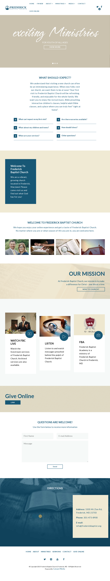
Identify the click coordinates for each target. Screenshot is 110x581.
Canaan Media (59, 576)
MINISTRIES (60, 4)
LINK (13, 409)
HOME (31, 4)
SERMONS (57, 559)
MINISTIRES (44, 559)
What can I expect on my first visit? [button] (32, 121)
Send (55, 474)
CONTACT (82, 4)
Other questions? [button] (70, 136)
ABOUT (48, 4)
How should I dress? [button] (71, 127)
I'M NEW (40, 4)
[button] (52, 63)
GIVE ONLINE (34, 11)
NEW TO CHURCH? (89, 295)
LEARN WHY (55, 47)
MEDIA (71, 4)
